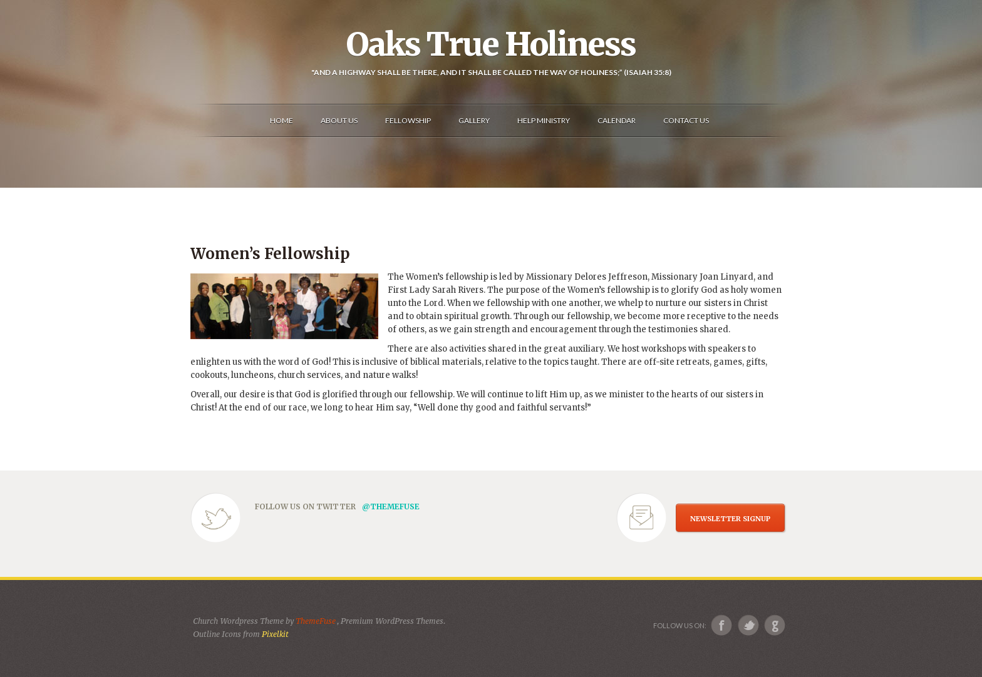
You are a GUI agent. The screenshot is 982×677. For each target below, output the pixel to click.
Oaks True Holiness (491, 44)
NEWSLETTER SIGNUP (730, 518)
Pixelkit (275, 634)
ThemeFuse (316, 621)
